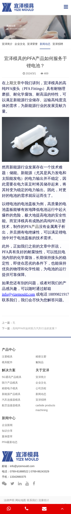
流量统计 (43, 500)
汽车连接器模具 (11, 399)
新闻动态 (45, 43)
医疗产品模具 (10, 382)
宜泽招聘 (57, 43)
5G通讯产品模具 (11, 376)
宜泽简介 (7, 43)
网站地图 (20, 500)
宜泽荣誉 (32, 43)
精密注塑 (41, 356)
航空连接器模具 (11, 405)
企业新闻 (7, 425)
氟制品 (40, 362)
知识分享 (7, 430)
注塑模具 (7, 356)
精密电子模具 (10, 388)
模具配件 (7, 362)
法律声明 (9, 500)
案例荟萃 (7, 436)
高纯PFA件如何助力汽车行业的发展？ (34, 328)
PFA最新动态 (9, 442)
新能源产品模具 (11, 394)
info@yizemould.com (22, 466)
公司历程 (41, 388)
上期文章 (13, 83)
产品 (32, 226)
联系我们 (32, 500)
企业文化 (20, 43)
